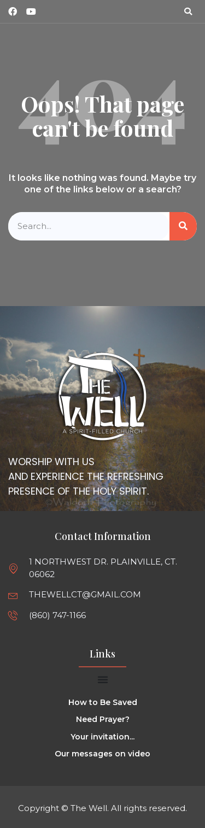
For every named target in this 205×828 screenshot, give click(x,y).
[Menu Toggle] (102, 679)
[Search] (183, 226)
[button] (188, 11)
